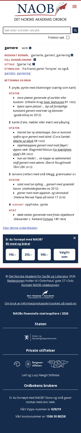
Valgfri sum (64, 254)
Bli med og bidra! (18, 244)
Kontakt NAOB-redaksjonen (40, 285)
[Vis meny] (75, 6)
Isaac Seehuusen (54, 102)
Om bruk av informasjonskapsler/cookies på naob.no (40, 303)
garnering (24, 73)
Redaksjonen (16, 281)
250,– (28, 255)
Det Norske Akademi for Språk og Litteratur (38, 276)
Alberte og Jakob (23, 141)
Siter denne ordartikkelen (20, 228)
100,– (12, 255)
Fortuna (48, 219)
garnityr (9, 73)
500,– (44, 255)
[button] (40, 55)
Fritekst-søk (59, 37)
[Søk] (75, 30)
